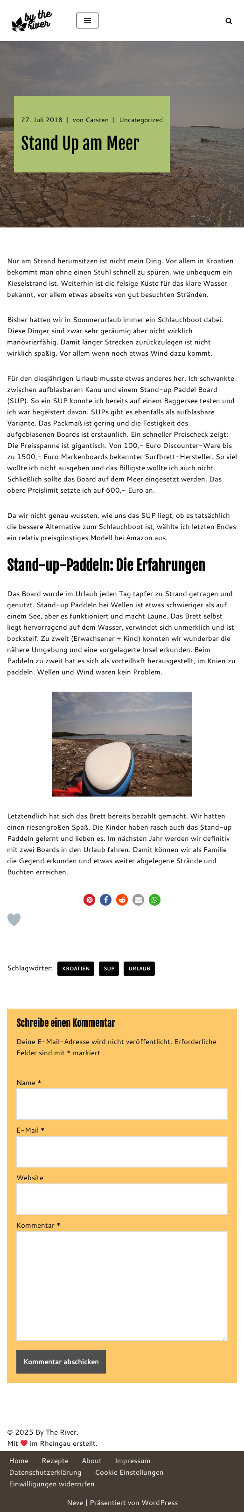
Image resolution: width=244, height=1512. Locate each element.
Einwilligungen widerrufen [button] (52, 1484)
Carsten (97, 119)
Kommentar (38, 1225)
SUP (109, 968)
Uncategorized (141, 119)
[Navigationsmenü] (87, 20)
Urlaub (139, 968)
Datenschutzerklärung (45, 1472)
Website (29, 1177)
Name (29, 1082)
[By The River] (35, 20)
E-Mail (30, 1130)
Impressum (133, 1460)
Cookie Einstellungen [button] (129, 1472)
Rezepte (55, 1460)
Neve (75, 1502)
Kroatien (76, 968)
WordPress (159, 1502)
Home (18, 1460)
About (92, 1460)
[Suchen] (228, 20)
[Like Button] (14, 920)
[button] (89, 900)
